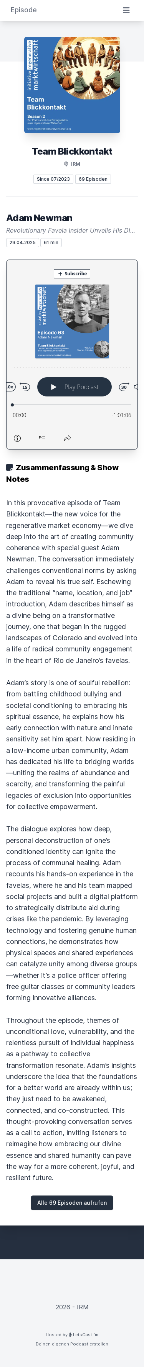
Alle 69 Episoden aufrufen (72, 1202)
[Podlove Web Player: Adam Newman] (72, 354)
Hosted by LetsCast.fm (72, 1334)
